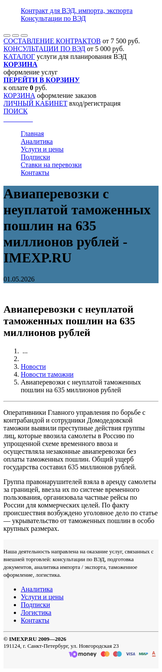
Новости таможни (47, 374)
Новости (33, 366)
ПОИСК (15, 111)
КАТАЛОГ (19, 56)
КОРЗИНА (19, 95)
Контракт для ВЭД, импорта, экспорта (77, 10)
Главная (32, 133)
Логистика (36, 612)
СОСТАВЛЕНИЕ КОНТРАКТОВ (52, 41)
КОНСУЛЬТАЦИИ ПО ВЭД (44, 48)
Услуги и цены (42, 149)
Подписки (35, 157)
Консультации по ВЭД (53, 18)
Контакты (35, 172)
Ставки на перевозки (51, 164)
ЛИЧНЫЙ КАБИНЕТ (35, 103)
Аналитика (37, 141)
